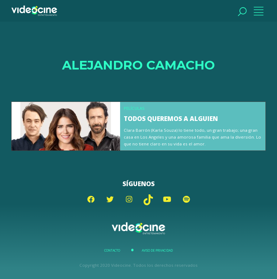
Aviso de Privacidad (157, 250)
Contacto (112, 250)
